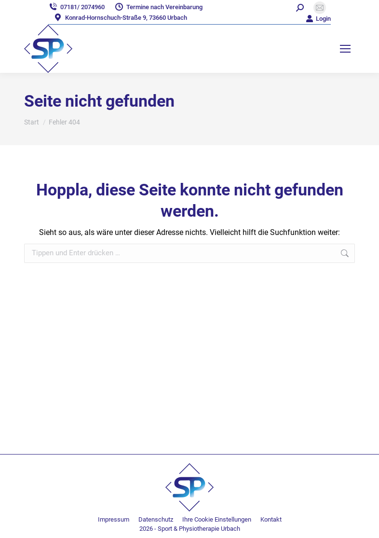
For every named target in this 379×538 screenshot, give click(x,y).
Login (318, 18)
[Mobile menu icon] (345, 48)
